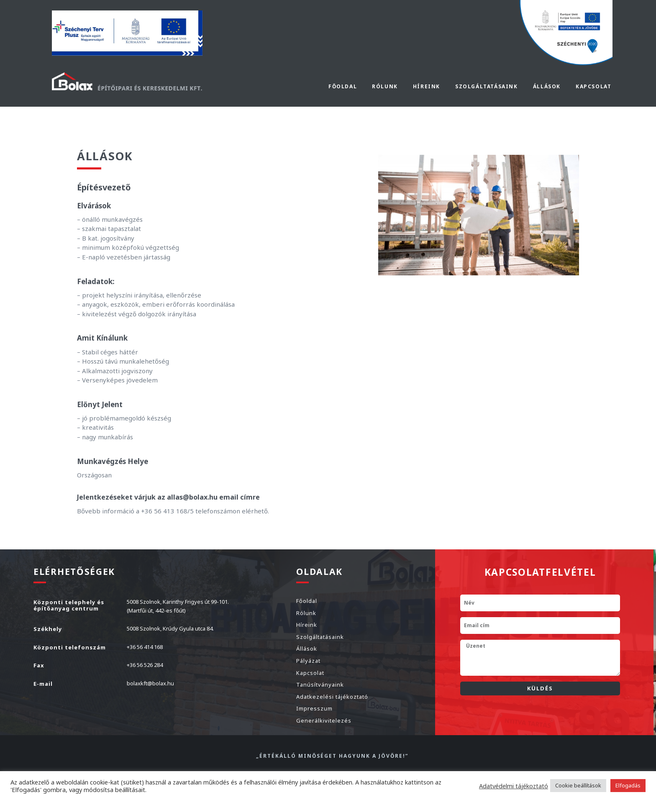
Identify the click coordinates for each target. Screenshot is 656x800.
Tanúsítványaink (320, 684)
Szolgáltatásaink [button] (486, 86)
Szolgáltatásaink (320, 637)
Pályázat (308, 660)
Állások (547, 86)
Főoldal (342, 86)
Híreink (426, 86)
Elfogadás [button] (628, 785)
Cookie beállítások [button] (578, 785)
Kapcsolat (593, 86)
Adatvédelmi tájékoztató (513, 786)
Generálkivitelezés (323, 720)
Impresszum (314, 708)
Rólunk (385, 86)
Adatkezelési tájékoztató (332, 696)
